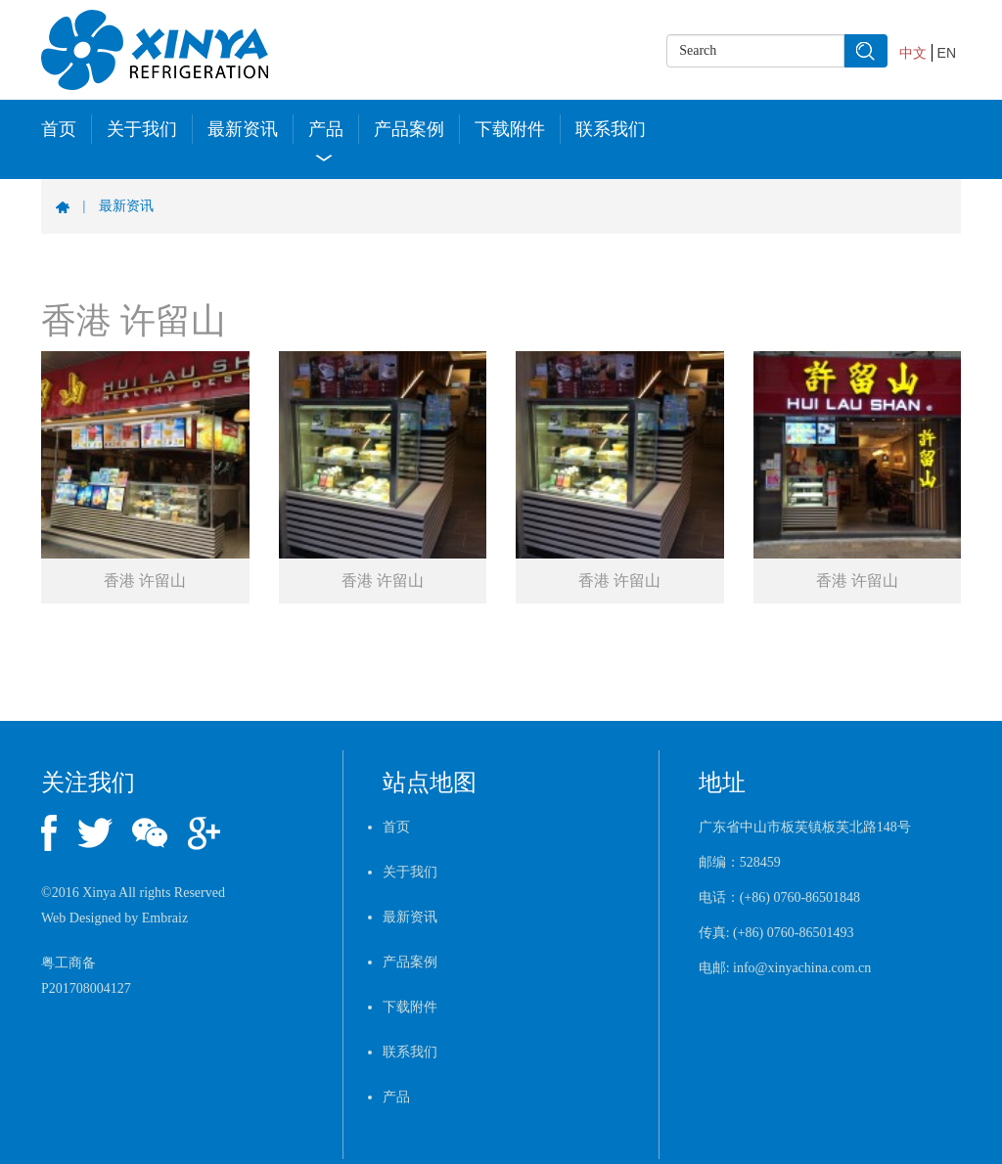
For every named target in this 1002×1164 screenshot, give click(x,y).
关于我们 (142, 129)
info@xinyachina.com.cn (802, 968)
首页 (58, 129)
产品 (325, 129)
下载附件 (510, 129)
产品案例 (409, 129)
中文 (913, 53)
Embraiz (165, 918)
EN (946, 53)
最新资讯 (242, 129)
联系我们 (610, 129)
